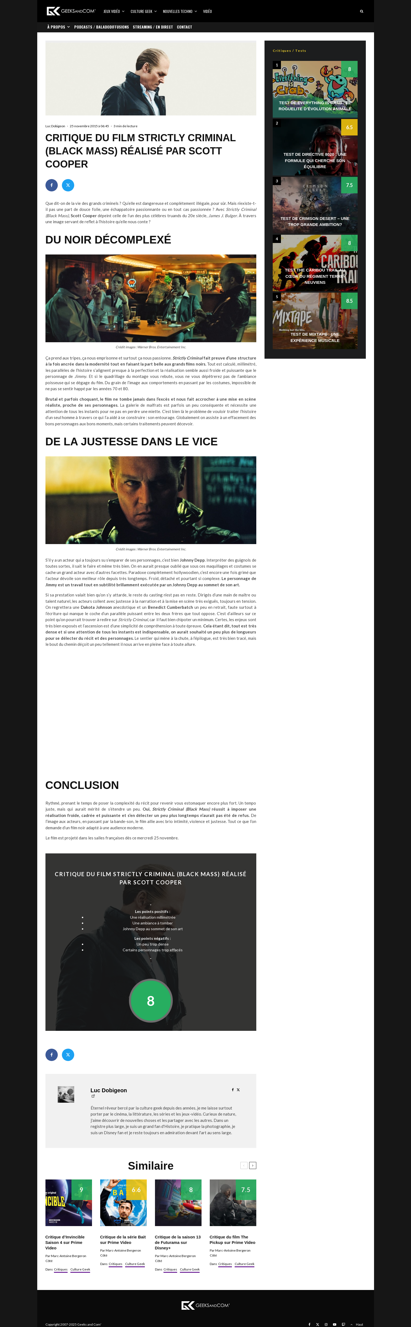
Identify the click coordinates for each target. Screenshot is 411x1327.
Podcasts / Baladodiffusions (101, 27)
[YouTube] (334, 1324)
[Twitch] (343, 1324)
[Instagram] (326, 1324)
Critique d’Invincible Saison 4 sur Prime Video (65, 1242)
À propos (56, 27)
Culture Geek (141, 11)
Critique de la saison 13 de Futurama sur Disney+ (178, 1242)
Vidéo (207, 11)
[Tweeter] (68, 185)
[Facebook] (309, 1324)
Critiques (61, 1269)
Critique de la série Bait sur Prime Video (123, 1240)
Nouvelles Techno (177, 11)
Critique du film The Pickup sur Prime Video (232, 1240)
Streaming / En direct (153, 27)
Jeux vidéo (112, 11)
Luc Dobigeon (55, 126)
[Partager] (51, 185)
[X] (317, 1324)
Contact (184, 27)
